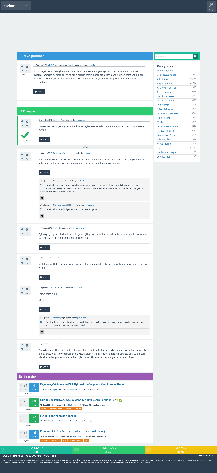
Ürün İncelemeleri (166, 74)
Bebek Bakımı (121, 8)
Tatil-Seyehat (164, 139)
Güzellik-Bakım (165, 109)
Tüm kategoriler (165, 70)
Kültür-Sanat (163, 118)
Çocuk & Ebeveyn (166, 96)
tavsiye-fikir (55, 440)
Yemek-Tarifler (164, 143)
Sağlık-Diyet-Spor (166, 135)
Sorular (36, 8)
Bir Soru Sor (88, 8)
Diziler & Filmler (165, 100)
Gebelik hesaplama (33, 456)
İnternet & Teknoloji (167, 113)
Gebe (46, 456)
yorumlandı (79, 181)
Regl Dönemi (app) (167, 152)
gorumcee (68, 409)
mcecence (73, 389)
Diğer (54, 389)
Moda (160, 122)
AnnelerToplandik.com (205, 455)
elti (86, 440)
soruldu (92, 65)
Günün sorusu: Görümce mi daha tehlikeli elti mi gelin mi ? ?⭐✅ (81, 400)
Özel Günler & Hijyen (168, 126)
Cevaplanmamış (49, 8)
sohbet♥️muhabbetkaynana (72, 440)
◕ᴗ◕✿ (43, 409)
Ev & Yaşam (163, 105)
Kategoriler (64, 8)
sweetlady (76, 421)
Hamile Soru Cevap (104, 8)
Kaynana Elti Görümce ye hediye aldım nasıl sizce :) (72, 431)
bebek (54, 456)
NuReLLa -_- (73, 405)
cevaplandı (80, 120)
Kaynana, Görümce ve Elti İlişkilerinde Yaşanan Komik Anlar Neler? (83, 384)
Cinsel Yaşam (164, 92)
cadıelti (78, 409)
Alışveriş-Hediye (165, 83)
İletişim (6, 456)
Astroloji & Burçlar (166, 87)
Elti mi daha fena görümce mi (58, 415)
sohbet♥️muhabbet (56, 409)
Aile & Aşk (52, 65)
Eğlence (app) (164, 156)
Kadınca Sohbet (16, 6)
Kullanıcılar (76, 8)
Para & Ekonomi (165, 130)
